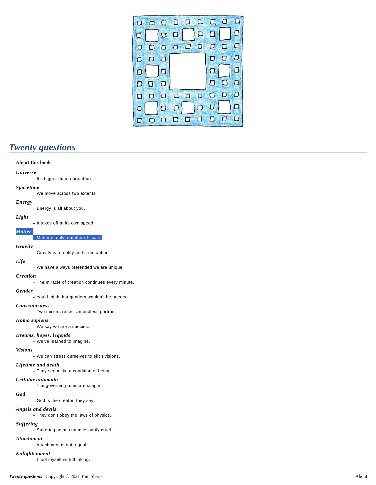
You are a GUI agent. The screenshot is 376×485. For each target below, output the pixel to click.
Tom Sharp (91, 476)
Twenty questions (25, 476)
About (361, 476)
